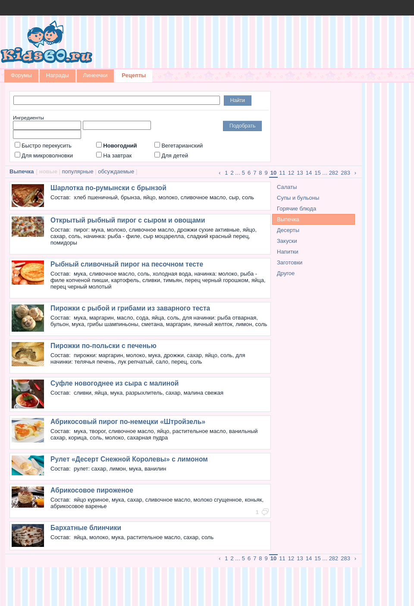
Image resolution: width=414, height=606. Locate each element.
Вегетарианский (178, 145)
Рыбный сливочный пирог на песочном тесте (126, 264)
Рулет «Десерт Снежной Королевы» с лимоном (129, 459)
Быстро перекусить (43, 145)
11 (282, 173)
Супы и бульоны (298, 198)
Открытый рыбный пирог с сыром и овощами (127, 220)
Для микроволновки (44, 155)
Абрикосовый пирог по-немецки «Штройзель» (127, 421)
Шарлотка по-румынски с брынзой (108, 188)
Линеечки (95, 75)
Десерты (288, 230)
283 (345, 173)
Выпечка (288, 219)
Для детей (171, 155)
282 (334, 173)
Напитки (287, 251)
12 (291, 173)
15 (317, 173)
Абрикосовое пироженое (91, 490)
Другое (286, 273)
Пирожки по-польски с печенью (103, 345)
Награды (57, 75)
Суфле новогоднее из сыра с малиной (114, 383)
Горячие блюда (296, 208)
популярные (78, 171)
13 (300, 173)
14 (309, 173)
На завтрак (114, 155)
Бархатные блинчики (85, 527)
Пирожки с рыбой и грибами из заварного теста (130, 308)
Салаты (287, 187)
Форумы (21, 75)
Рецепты (134, 75)
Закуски (287, 241)
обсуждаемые (116, 171)
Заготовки (289, 262)
